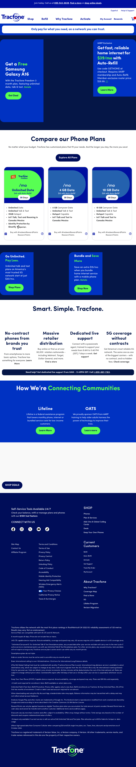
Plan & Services (90, 518)
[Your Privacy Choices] (50, 592)
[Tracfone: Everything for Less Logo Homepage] (13, 17)
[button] (32, 19)
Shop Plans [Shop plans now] (14, 287)
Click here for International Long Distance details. (69, 661)
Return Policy (44, 560)
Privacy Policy (44, 552)
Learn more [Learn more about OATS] (90, 430)
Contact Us (16, 548)
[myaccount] (106, 19)
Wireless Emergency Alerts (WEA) (50, 585)
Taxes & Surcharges (47, 599)
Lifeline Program (91, 604)
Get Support (88, 564)
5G (85, 600)
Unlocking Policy (45, 564)
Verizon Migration (91, 608)
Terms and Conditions (48, 544)
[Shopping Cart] (133, 19)
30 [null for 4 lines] (24, 198)
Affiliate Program (18, 552)
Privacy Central (45, 556)
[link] (85, 19)
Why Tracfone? (90, 588)
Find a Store (89, 596)
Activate (87, 560)
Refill (85, 552)
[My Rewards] (118, 19)
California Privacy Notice (49, 595)
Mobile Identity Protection (50, 576)
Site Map (15, 544)
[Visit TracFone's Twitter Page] (30, 530)
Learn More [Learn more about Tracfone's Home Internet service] (107, 90)
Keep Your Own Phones (94, 533)
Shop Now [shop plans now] (82, 288)
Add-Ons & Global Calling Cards (95, 523)
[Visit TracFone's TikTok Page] (47, 530)
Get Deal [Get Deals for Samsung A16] (13, 95)
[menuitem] (32, 19)
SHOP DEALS (12, 485)
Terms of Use (44, 548)
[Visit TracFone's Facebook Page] (13, 530)
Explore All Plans (68, 157)
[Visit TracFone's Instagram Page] (22, 530)
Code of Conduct (46, 568)
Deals (86, 529)
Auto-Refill (88, 556)
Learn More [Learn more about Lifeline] (45, 430)
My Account (88, 572)
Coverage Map (90, 592)
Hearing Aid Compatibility (50, 580)
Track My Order (89, 568)
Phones (87, 514)
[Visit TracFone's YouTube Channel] (39, 530)
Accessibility (44, 572)
